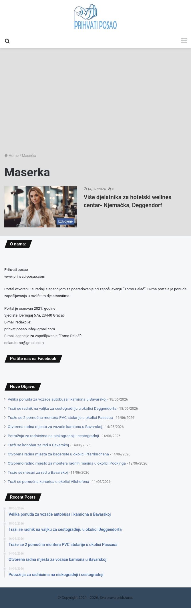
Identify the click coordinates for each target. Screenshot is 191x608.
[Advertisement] (95, 108)
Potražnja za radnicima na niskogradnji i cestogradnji (53, 435)
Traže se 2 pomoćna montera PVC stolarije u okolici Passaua (60, 417)
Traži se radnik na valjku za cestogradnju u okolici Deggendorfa (62, 408)
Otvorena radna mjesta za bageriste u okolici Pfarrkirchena (58, 454)
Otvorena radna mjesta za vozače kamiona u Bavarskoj (55, 426)
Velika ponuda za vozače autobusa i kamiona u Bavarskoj (57, 399)
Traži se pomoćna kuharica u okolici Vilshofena (48, 481)
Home (11, 155)
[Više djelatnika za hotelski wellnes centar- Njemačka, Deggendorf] (40, 206)
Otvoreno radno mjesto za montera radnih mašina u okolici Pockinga (67, 463)
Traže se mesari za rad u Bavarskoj (38, 472)
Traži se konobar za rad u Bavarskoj (38, 445)
